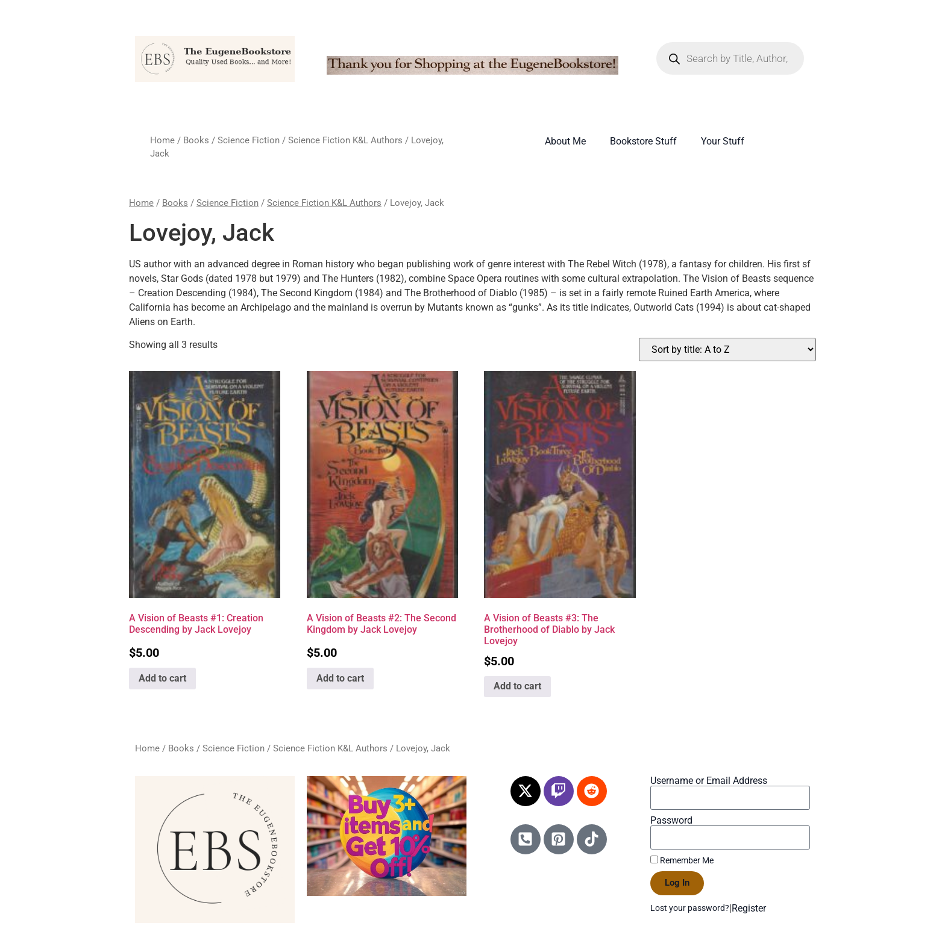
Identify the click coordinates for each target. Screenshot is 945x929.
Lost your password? (689, 908)
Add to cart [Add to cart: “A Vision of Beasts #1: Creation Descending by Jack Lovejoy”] (162, 678)
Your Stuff (722, 141)
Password (671, 820)
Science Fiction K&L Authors (345, 140)
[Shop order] (727, 349)
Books (196, 140)
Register (749, 908)
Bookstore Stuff (643, 141)
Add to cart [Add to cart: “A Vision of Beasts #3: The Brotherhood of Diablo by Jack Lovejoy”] (517, 686)
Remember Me (682, 860)
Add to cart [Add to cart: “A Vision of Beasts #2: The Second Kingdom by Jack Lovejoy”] (340, 678)
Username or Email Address (708, 781)
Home (162, 140)
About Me (565, 141)
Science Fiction (249, 140)
